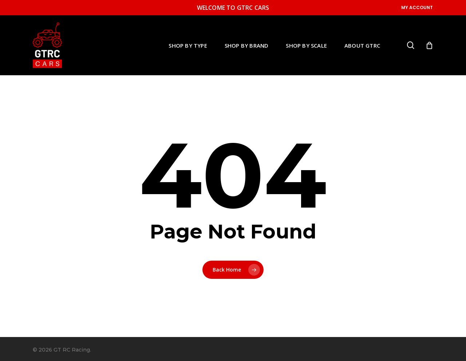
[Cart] (429, 45)
